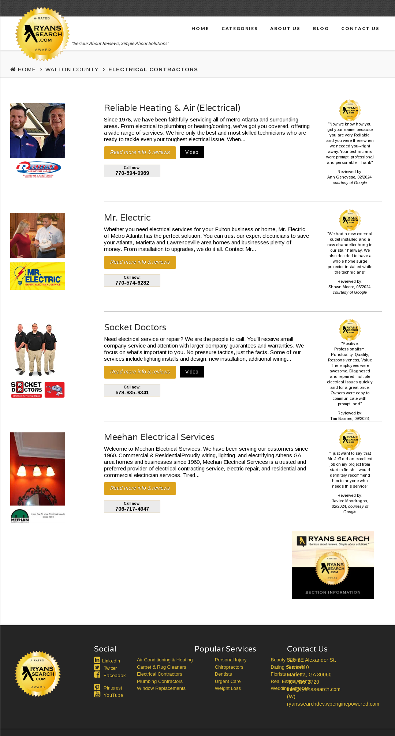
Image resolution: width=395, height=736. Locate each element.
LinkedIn (111, 660)
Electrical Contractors (159, 674)
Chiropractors (229, 667)
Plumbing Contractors (160, 681)
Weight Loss (228, 688)
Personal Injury (231, 659)
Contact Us (360, 28)
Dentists (223, 674)
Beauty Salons (286, 659)
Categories (239, 28)
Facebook (115, 675)
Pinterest (113, 688)
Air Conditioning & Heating (165, 659)
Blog (321, 28)
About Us (285, 28)
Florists (278, 674)
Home (200, 28)
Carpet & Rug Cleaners (161, 667)
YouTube (113, 695)
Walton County (71, 69)
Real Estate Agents (291, 681)
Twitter (110, 668)
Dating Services (287, 667)
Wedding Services (290, 688)
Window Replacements (161, 688)
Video (191, 152)
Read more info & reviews (140, 152)
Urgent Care (228, 681)
